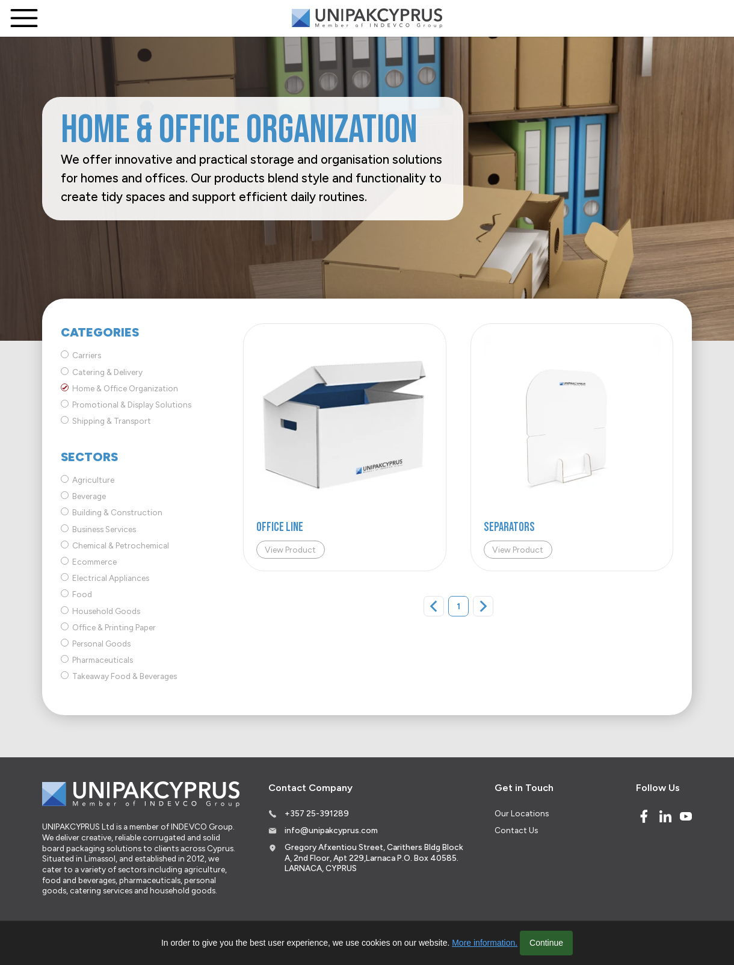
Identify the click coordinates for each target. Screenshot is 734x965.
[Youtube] (686, 816)
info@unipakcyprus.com (331, 830)
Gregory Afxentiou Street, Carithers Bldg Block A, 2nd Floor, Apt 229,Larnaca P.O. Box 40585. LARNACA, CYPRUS (374, 857)
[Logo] (367, 18)
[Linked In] (665, 816)
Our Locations (522, 813)
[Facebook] (644, 816)
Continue (546, 943)
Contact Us (516, 830)
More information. (484, 943)
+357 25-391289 (317, 813)
